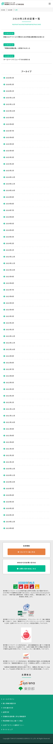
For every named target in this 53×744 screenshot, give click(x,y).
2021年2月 (10, 455)
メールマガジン (8, 699)
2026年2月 (10, 84)
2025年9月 (10, 117)
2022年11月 (10, 343)
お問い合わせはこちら (27, 569)
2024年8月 (10, 204)
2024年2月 (10, 243)
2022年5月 (10, 382)
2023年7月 (10, 290)
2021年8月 (10, 435)
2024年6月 (10, 217)
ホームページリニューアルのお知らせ (16, 59)
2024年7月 (10, 210)
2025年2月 (10, 164)
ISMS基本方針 (8, 708)
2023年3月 (10, 316)
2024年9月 (10, 197)
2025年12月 (10, 98)
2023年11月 (10, 263)
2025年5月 (10, 144)
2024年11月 (10, 184)
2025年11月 (10, 104)
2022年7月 (10, 369)
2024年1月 (10, 250)
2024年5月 (10, 223)
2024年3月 (10, 237)
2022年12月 (10, 336)
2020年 (10, 10)
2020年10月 (10, 482)
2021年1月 (10, 462)
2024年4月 (10, 230)
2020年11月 (10, 475)
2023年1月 (10, 329)
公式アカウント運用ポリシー (13, 725)
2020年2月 (10, 508)
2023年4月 (10, 310)
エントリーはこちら (27, 552)
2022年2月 (10, 396)
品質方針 (6, 712)
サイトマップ (8, 729)
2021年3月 (10, 449)
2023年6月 (10, 296)
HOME (3, 10)
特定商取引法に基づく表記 (13, 721)
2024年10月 (10, 190)
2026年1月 (10, 91)
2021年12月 (10, 409)
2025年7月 (10, 131)
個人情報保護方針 (9, 703)
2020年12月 (10, 469)
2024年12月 (10, 177)
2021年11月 (10, 416)
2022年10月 (10, 349)
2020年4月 (10, 495)
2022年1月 (10, 402)
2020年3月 (10, 502)
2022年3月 (10, 389)
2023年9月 (10, 276)
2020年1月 (10, 515)
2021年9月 (10, 429)
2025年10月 (10, 111)
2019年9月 (10, 528)
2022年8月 (10, 363)
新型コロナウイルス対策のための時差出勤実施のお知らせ (23, 37)
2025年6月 (10, 137)
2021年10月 (10, 422)
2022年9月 (10, 356)
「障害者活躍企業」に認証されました (16, 48)
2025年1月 (10, 170)
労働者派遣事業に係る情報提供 (14, 716)
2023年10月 (10, 270)
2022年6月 (10, 376)
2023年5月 (10, 303)
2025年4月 (10, 151)
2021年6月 (10, 442)
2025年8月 (10, 124)
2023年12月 (10, 257)
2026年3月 (10, 78)
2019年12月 (10, 522)
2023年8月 (10, 283)
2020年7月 (10, 488)
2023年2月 (10, 323)
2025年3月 (10, 157)
